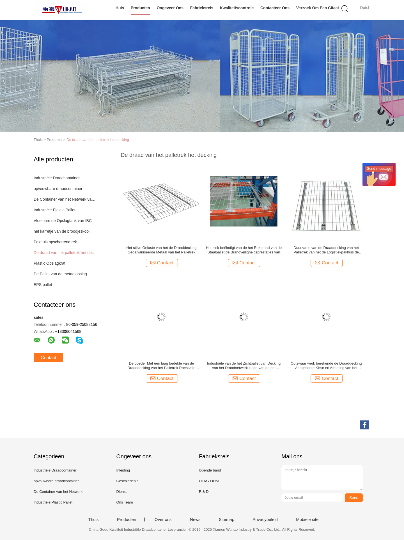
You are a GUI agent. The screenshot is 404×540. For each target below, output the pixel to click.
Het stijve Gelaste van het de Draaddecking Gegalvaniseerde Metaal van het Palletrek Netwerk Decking (161, 250)
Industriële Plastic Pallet (54, 210)
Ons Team (124, 502)
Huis (120, 8)
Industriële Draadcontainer (57, 178)
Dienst (121, 491)
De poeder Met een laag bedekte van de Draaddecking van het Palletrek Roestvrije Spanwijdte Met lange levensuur (161, 365)
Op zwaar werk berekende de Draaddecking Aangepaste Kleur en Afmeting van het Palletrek (326, 365)
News (195, 519)
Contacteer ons (275, 8)
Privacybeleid (265, 519)
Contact (48, 357)
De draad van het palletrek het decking (97, 140)
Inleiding (123, 470)
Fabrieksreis (202, 8)
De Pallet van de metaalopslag (60, 274)
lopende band (210, 470)
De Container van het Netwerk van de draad (65, 199)
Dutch (365, 7)
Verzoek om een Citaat (317, 8)
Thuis (93, 519)
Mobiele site (307, 519)
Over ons (163, 519)
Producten (140, 8)
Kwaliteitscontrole (237, 8)
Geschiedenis (127, 481)
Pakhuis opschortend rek (55, 242)
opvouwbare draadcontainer (58, 188)
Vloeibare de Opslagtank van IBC (63, 220)
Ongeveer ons (170, 8)
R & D (204, 491)
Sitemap (226, 519)
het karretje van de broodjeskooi (61, 231)
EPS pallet (43, 284)
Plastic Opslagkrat (49, 263)
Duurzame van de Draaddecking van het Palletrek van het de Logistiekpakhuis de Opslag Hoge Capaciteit (326, 250)
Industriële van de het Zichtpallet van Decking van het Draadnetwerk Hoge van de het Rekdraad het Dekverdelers (244, 365)
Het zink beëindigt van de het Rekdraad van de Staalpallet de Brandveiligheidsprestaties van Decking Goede (244, 250)
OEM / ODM (209, 481)
